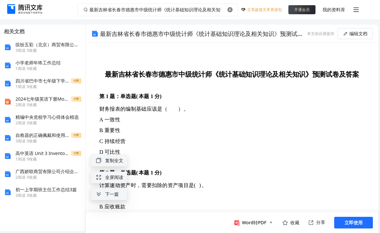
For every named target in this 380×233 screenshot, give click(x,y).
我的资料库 (334, 9)
